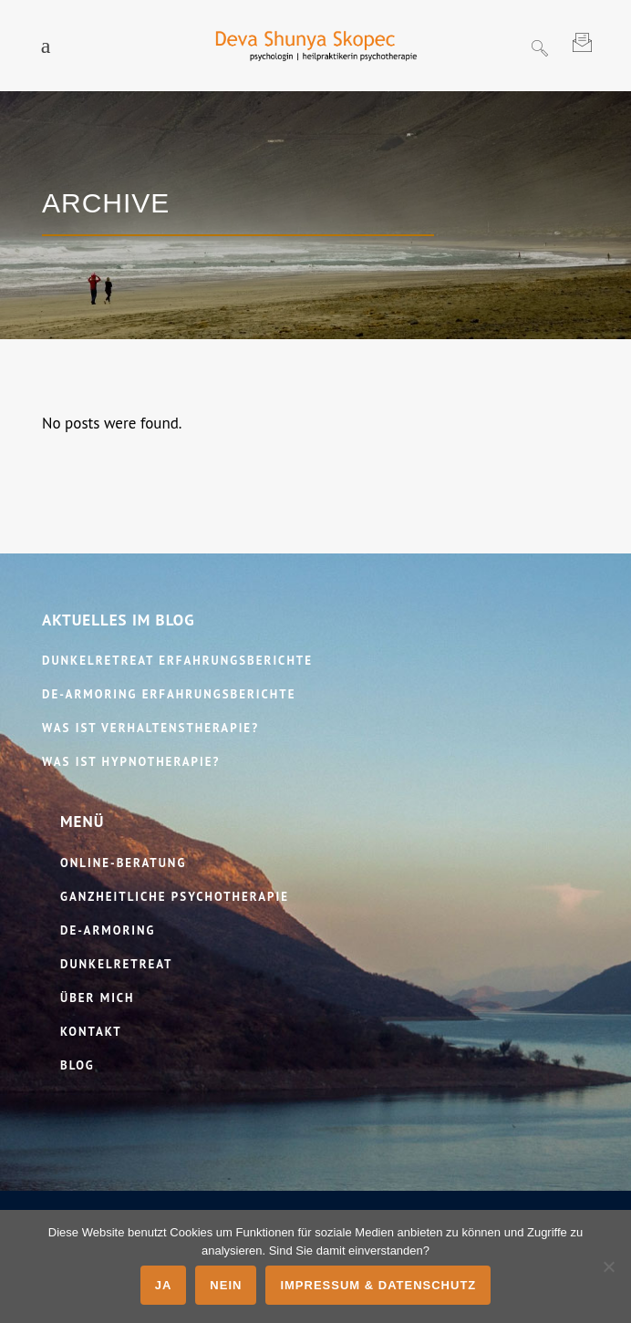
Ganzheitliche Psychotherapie (174, 896)
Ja (163, 1285)
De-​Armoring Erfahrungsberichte (168, 694)
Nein (226, 1285)
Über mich (97, 998)
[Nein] (608, 1266)
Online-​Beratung (123, 863)
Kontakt (91, 1031)
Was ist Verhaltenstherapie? (150, 728)
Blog (77, 1065)
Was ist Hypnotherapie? (131, 762)
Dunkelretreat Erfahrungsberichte (177, 660)
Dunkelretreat (116, 964)
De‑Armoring (107, 930)
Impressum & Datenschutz (378, 1285)
